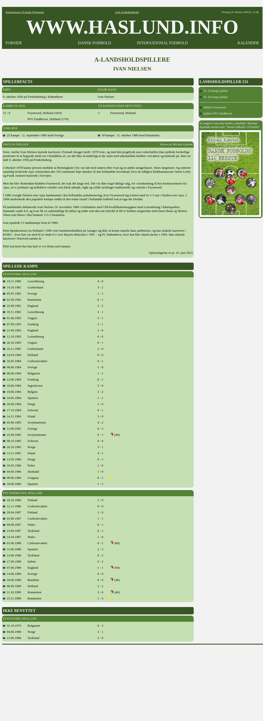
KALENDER (248, 43)
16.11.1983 (12, 349)
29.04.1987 (12, 512)
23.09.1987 (12, 531)
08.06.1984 (12, 373)
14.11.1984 (12, 416)
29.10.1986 (12, 500)
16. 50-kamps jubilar (214, 97)
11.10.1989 (12, 592)
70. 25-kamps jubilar (214, 91)
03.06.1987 (12, 518)
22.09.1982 (12, 306)
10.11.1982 (12, 312)
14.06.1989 (12, 574)
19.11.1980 (12, 281)
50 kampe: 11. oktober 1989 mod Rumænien (128, 135)
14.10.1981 (12, 287)
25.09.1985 (12, 435)
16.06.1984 (12, 385)
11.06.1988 (12, 549)
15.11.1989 (12, 598)
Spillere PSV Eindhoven (216, 113)
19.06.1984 (12, 392)
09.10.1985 (12, 441)
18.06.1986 (12, 484)
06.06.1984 (12, 367)
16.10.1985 (12, 447)
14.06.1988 (12, 555)
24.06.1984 (12, 398)
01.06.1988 (12, 543)
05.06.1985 (12, 422)
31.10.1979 (12, 625)
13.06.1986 (12, 638)
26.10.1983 (12, 342)
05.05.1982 (12, 293)
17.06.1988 (12, 561)
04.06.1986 (12, 471)
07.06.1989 (12, 567)
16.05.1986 (12, 465)
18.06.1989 (12, 580)
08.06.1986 (12, 478)
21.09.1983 (12, 330)
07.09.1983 (12, 324)
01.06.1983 (12, 318)
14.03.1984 (12, 355)
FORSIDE (14, 43)
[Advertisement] (132, 681)
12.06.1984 (12, 379)
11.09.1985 (12, 428)
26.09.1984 (12, 404)
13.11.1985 (12, 453)
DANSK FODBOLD (94, 43)
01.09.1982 (12, 299)
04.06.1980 (12, 632)
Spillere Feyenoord (213, 107)
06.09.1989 (12, 586)
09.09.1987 (12, 524)
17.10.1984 (12, 410)
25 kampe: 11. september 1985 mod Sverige (33, 135)
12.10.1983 (12, 336)
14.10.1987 (12, 537)
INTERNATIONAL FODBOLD (162, 43)
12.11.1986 (12, 506)
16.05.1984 (12, 361)
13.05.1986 (12, 459)
